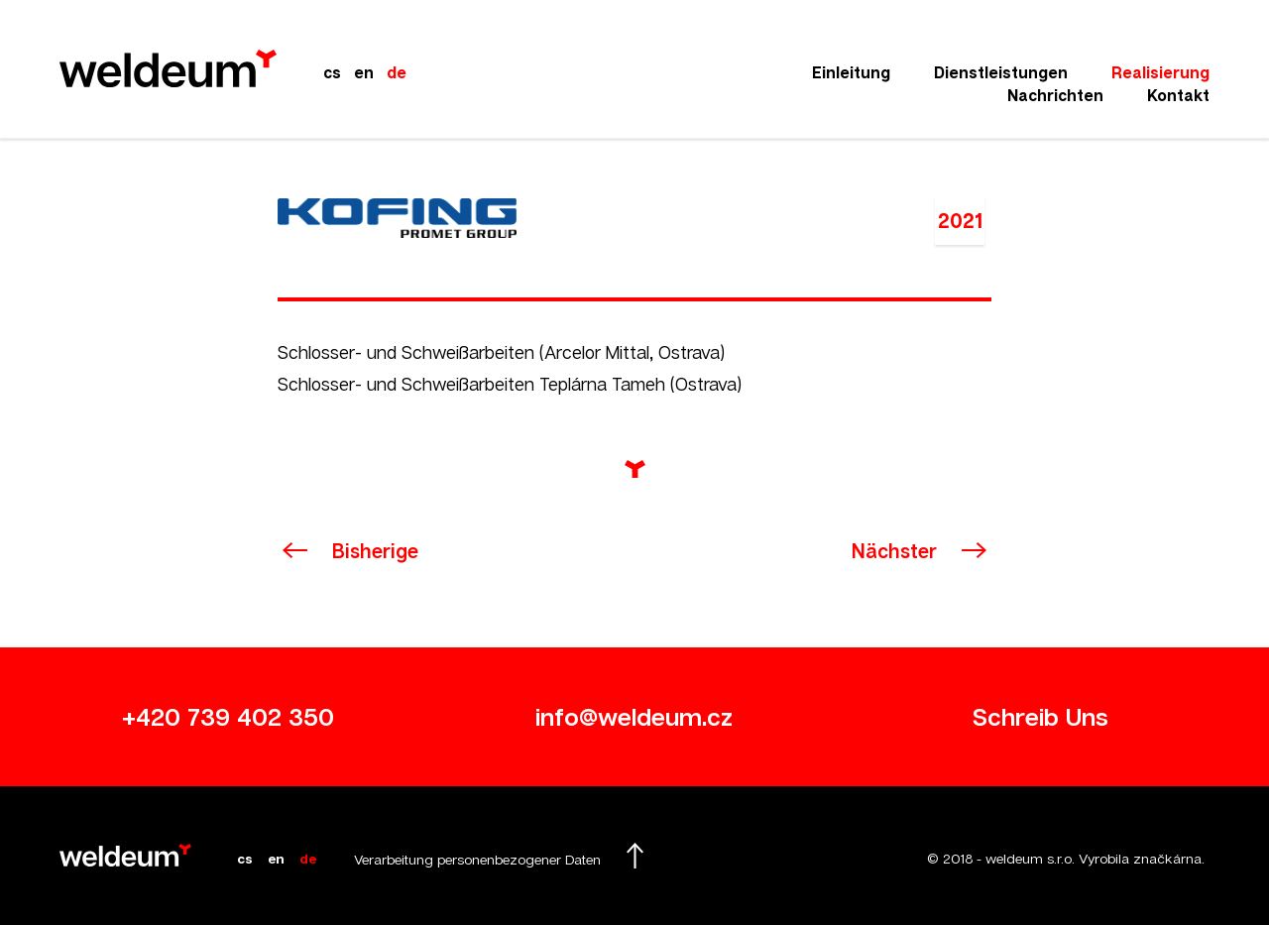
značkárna (1167, 858)
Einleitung (851, 72)
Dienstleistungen (1001, 72)
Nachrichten (1055, 95)
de (396, 72)
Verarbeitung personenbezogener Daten (477, 859)
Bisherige (375, 550)
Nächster (894, 550)
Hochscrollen (634, 855)
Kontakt (1178, 95)
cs (332, 72)
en (364, 72)
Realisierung (1160, 72)
